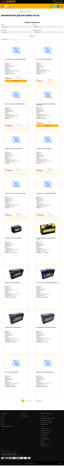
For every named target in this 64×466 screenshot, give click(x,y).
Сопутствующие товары (45, 432)
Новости (2, 424)
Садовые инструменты (45, 445)
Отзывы (2, 416)
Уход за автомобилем (45, 439)
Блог (2, 418)
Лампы (42, 426)
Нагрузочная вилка (44, 428)
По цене (12, 39)
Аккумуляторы (43, 416)
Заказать (47, 83)
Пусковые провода (44, 424)
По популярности (18, 39)
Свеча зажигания (44, 435)
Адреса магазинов (58, 0)
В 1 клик (16, 83)
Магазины (3, 420)
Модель (34, 25)
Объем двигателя (37, 30)
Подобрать (32, 36)
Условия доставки (24, 416)
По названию (27, 39)
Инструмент (43, 443)
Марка (2, 25)
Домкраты (43, 441)
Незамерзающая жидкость (46, 430)
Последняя (38, 401)
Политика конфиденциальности (7, 426)
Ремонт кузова (43, 437)
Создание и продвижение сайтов (30, 463)
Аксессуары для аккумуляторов (47, 422)
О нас (2, 422)
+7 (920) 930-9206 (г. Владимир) (8, 454)
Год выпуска (4, 30)
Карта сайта (60, 463)
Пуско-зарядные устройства (46, 420)
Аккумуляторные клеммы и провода (48, 418)
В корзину (16, 81)
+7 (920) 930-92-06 (58, 2)
